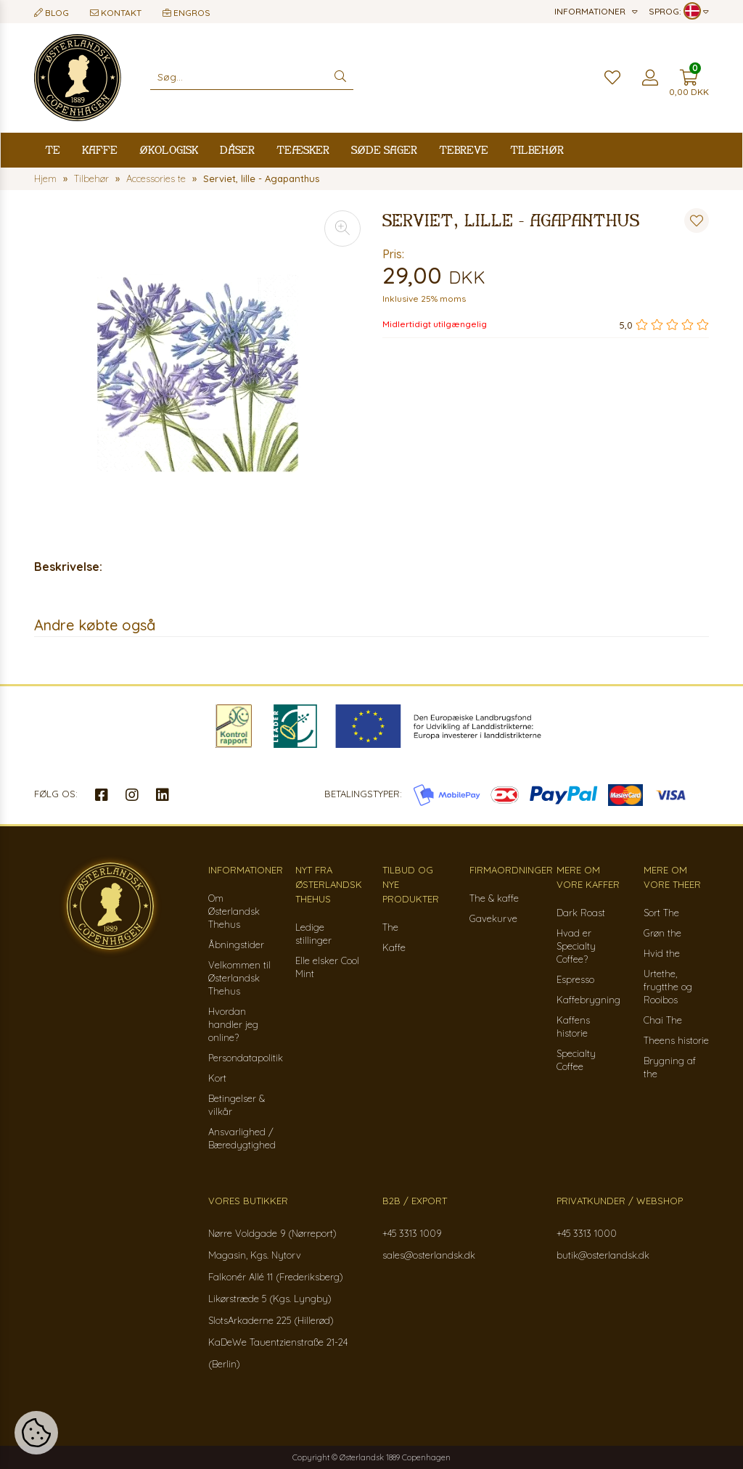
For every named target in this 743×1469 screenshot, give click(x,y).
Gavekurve (493, 918)
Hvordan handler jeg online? (233, 1024)
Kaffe (100, 150)
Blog (51, 12)
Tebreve (463, 150)
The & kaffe (494, 898)
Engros (186, 12)
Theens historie (676, 1040)
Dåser (237, 150)
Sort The (661, 912)
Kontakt (115, 12)
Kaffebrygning (588, 999)
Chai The (663, 1020)
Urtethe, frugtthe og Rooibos (668, 986)
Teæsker (302, 150)
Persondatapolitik (245, 1057)
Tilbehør (537, 150)
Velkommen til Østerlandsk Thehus (239, 978)
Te (52, 150)
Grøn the (662, 933)
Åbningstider (236, 944)
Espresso (575, 979)
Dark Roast (581, 912)
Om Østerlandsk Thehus (234, 911)
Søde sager (384, 150)
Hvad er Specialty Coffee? (576, 946)
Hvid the (662, 953)
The (390, 927)
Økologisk (168, 150)
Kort (217, 1078)
